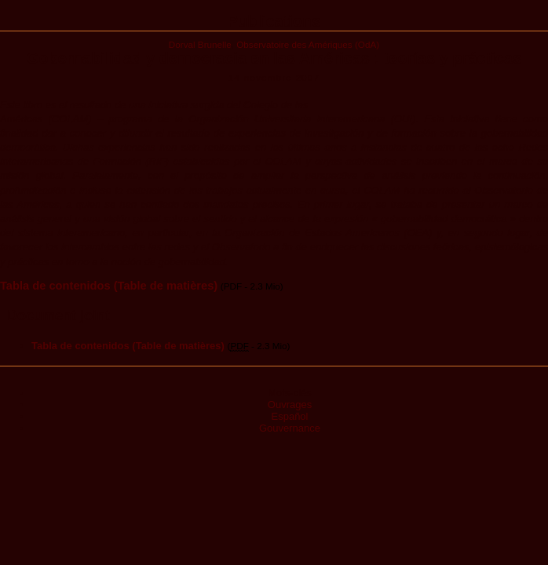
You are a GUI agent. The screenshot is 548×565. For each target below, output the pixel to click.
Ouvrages (290, 404)
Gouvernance (289, 428)
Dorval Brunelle (200, 44)
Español (290, 416)
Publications (274, 21)
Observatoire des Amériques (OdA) (307, 44)
